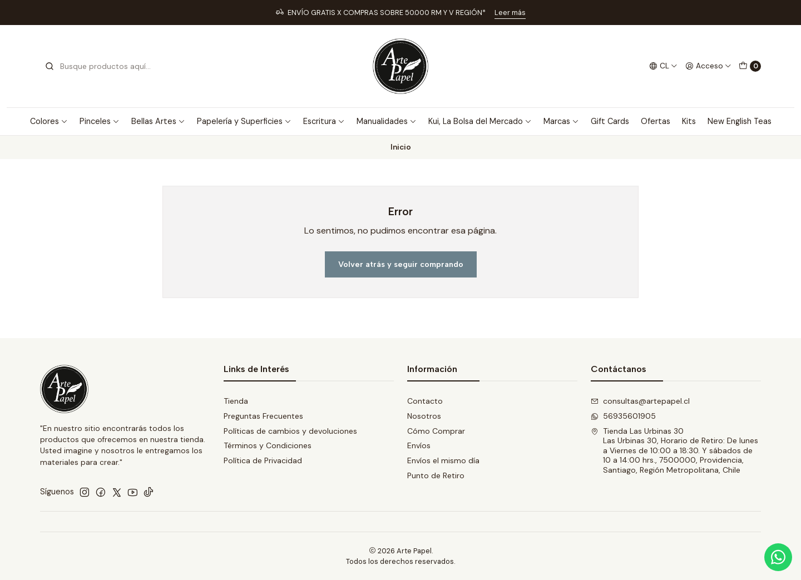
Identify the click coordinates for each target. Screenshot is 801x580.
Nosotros (424, 416)
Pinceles (100, 121)
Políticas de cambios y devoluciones (290, 431)
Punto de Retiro (435, 475)
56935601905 (623, 416)
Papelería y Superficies (244, 121)
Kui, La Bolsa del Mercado (480, 121)
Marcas (561, 121)
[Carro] (750, 66)
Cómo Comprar (436, 431)
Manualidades (387, 121)
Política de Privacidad (263, 460)
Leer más (510, 12)
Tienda (236, 401)
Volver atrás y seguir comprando (400, 264)
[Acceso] (708, 66)
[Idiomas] (663, 66)
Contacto (425, 401)
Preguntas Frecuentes (263, 416)
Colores (49, 121)
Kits (689, 121)
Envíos (419, 445)
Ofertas (655, 121)
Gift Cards (610, 121)
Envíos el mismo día (443, 460)
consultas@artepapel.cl (640, 401)
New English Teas (740, 121)
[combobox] (101, 66)
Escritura (324, 121)
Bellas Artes (158, 121)
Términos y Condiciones (268, 445)
